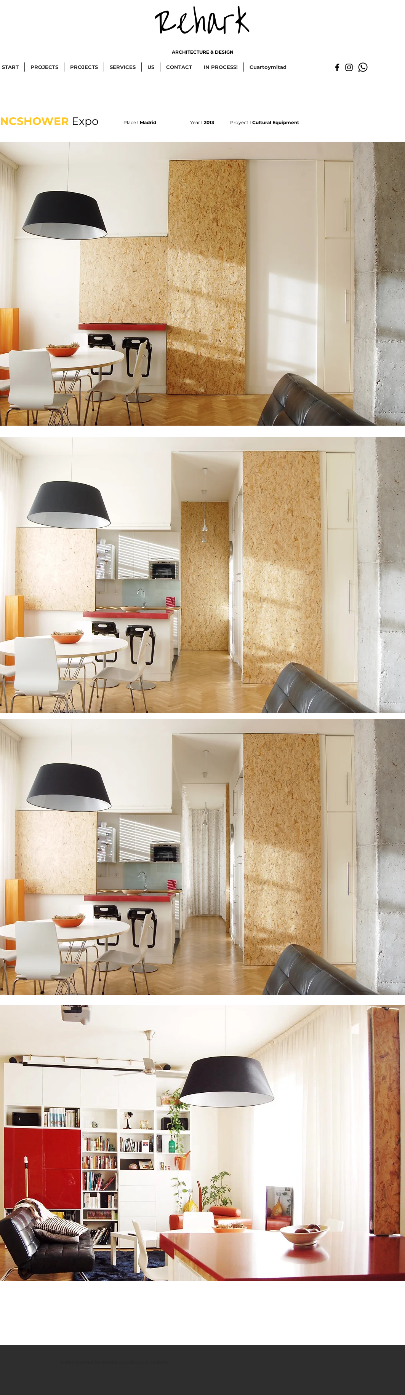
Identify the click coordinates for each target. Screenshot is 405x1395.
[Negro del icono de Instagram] (349, 67)
